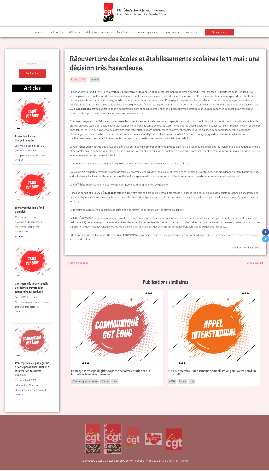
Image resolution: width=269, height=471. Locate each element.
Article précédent (76, 263)
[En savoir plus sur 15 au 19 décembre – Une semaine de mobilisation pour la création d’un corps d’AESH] (214, 328)
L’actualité (54, 32)
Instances (191, 32)
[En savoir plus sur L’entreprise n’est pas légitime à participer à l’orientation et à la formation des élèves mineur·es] (117, 328)
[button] (219, 32)
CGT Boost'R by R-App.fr (174, 461)
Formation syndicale (146, 32)
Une (118, 382)
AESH (172, 382)
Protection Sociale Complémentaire (26, 139)
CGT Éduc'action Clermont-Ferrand (141, 10)
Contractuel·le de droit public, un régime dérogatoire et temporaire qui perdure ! (30, 291)
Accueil (39, 32)
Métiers (73, 32)
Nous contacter (172, 32)
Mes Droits (123, 32)
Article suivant (256, 263)
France (95, 80)
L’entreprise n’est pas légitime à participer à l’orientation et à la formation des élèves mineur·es (28, 372)
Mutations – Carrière (97, 32)
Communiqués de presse (87, 382)
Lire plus (19, 160)
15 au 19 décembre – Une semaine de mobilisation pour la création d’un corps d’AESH (211, 373)
